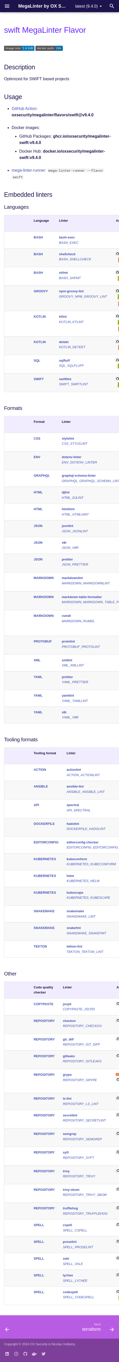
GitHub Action (24, 108)
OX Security (38, 1344)
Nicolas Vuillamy (63, 1344)
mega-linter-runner (28, 170)
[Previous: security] (7, 1328)
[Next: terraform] (97, 1328)
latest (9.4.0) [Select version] (86, 6)
